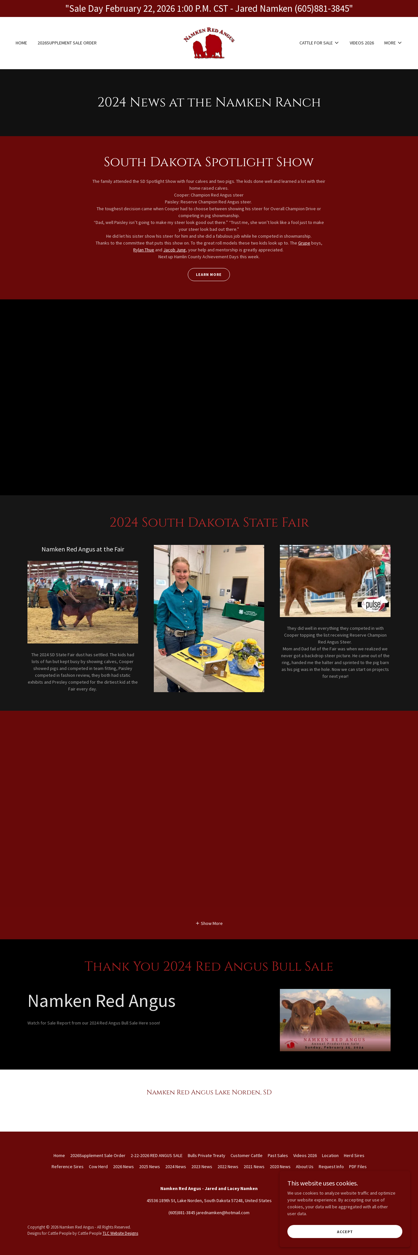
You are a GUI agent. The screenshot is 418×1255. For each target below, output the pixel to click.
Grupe (304, 243)
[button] (319, 43)
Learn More (209, 274)
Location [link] (330, 1155)
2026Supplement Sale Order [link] (67, 43)
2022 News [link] (227, 1166)
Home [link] (21, 43)
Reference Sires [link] (68, 1166)
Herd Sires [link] (354, 1155)
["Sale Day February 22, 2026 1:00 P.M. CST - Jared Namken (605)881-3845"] (209, 8)
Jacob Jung (174, 250)
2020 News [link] (280, 1166)
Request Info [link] (331, 1166)
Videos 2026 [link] (362, 43)
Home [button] (59, 1155)
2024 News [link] (175, 1166)
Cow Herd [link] (98, 1166)
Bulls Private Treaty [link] (206, 1155)
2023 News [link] (201, 1166)
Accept (345, 1231)
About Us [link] (305, 1166)
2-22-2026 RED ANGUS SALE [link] (157, 1155)
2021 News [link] (254, 1166)
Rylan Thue (143, 250)
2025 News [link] (149, 1166)
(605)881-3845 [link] (182, 1212)
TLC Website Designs (120, 1233)
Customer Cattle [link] (247, 1155)
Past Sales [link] (278, 1155)
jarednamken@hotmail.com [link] (222, 1212)
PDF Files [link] (358, 1166)
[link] (209, 42)
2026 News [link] (123, 1166)
